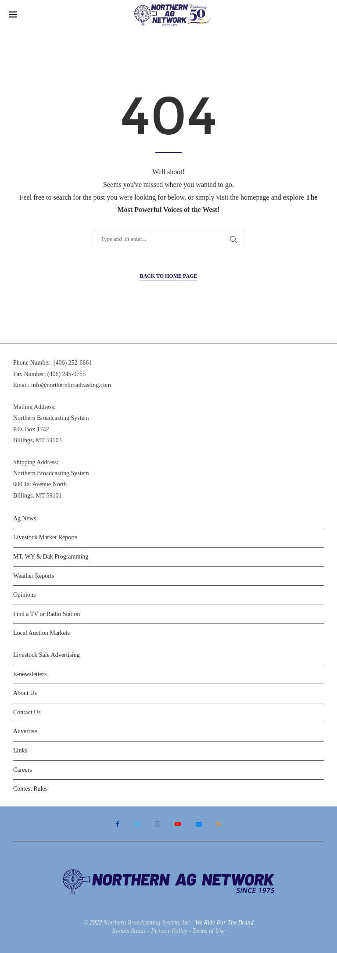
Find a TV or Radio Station (46, 614)
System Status (129, 931)
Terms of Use (209, 931)
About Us (25, 693)
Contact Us (27, 712)
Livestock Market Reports (45, 537)
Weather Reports (33, 576)
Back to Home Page (168, 276)
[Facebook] (117, 824)
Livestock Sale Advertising (46, 655)
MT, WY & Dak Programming (50, 556)
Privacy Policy (169, 931)
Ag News (24, 518)
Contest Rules (30, 788)
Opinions (24, 594)
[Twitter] (137, 824)
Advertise (25, 731)
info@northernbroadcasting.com (71, 385)
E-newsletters (30, 674)
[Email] (199, 824)
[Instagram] (157, 824)
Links (20, 750)
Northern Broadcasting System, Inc (147, 922)
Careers (22, 770)
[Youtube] (178, 824)
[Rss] (218, 824)
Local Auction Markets (41, 633)
